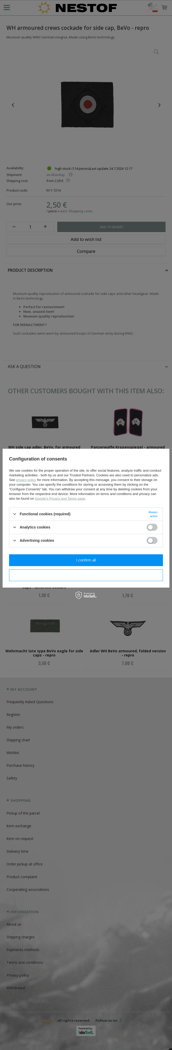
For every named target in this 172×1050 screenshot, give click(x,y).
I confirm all (86, 560)
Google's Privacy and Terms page (60, 498)
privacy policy (26, 480)
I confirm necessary (86, 575)
